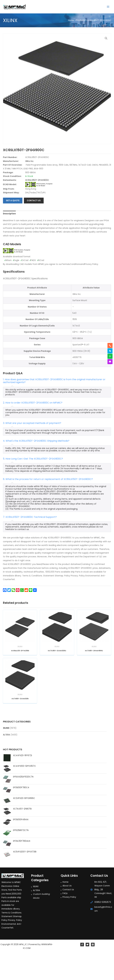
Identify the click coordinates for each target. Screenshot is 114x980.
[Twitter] (87, 970)
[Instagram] (93, 970)
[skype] (110, 350)
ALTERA (6, 760)
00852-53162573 (102, 927)
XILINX (6, 753)
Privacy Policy (69, 922)
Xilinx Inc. (29, 186)
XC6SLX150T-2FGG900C (37, 205)
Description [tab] (9, 239)
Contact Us (68, 915)
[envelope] (110, 361)
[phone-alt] (110, 345)
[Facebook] (82, 970)
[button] (106, 38)
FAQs (65, 918)
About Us (67, 911)
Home (65, 907)
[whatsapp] (110, 356)
